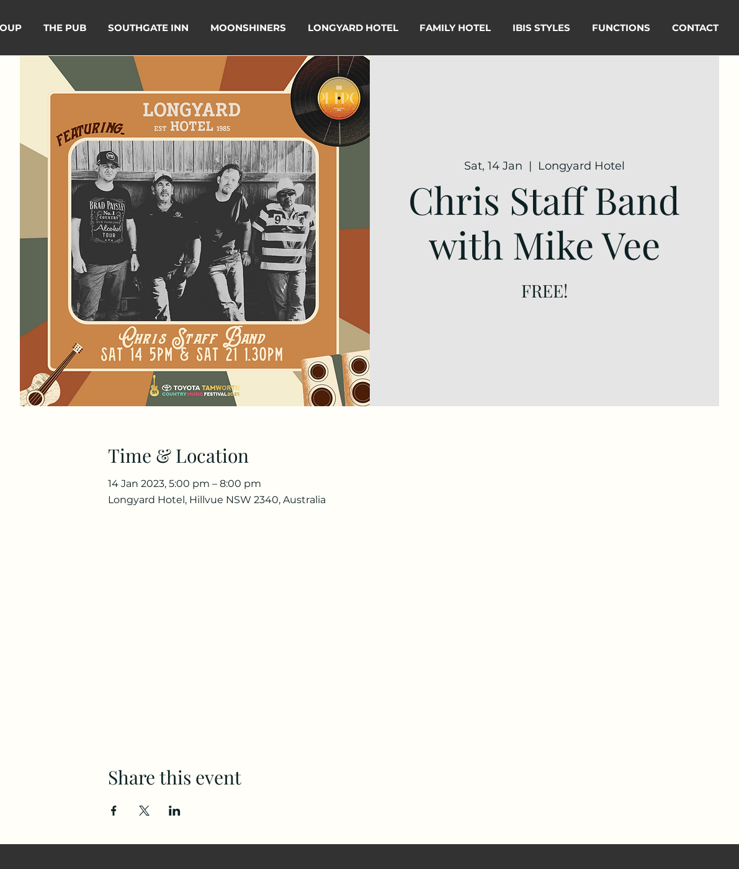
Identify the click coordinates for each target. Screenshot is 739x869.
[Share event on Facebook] (114, 811)
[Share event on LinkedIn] (175, 811)
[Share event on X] (144, 811)
